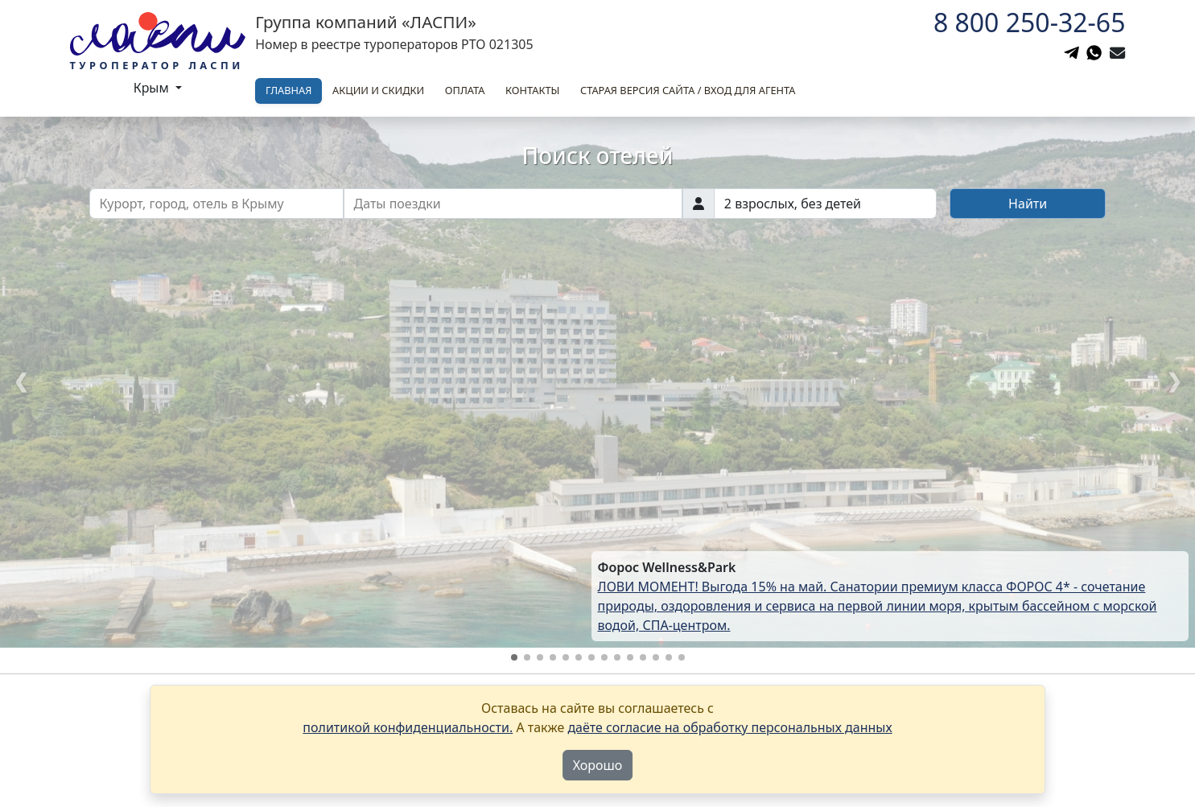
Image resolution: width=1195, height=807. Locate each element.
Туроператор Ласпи (157, 65)
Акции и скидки (378, 90)
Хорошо (598, 765)
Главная (288, 90)
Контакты (532, 90)
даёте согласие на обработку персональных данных (729, 727)
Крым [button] (153, 88)
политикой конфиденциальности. (408, 727)
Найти (1027, 203)
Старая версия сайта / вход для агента (687, 90)
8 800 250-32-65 (1029, 22)
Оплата (465, 90)
